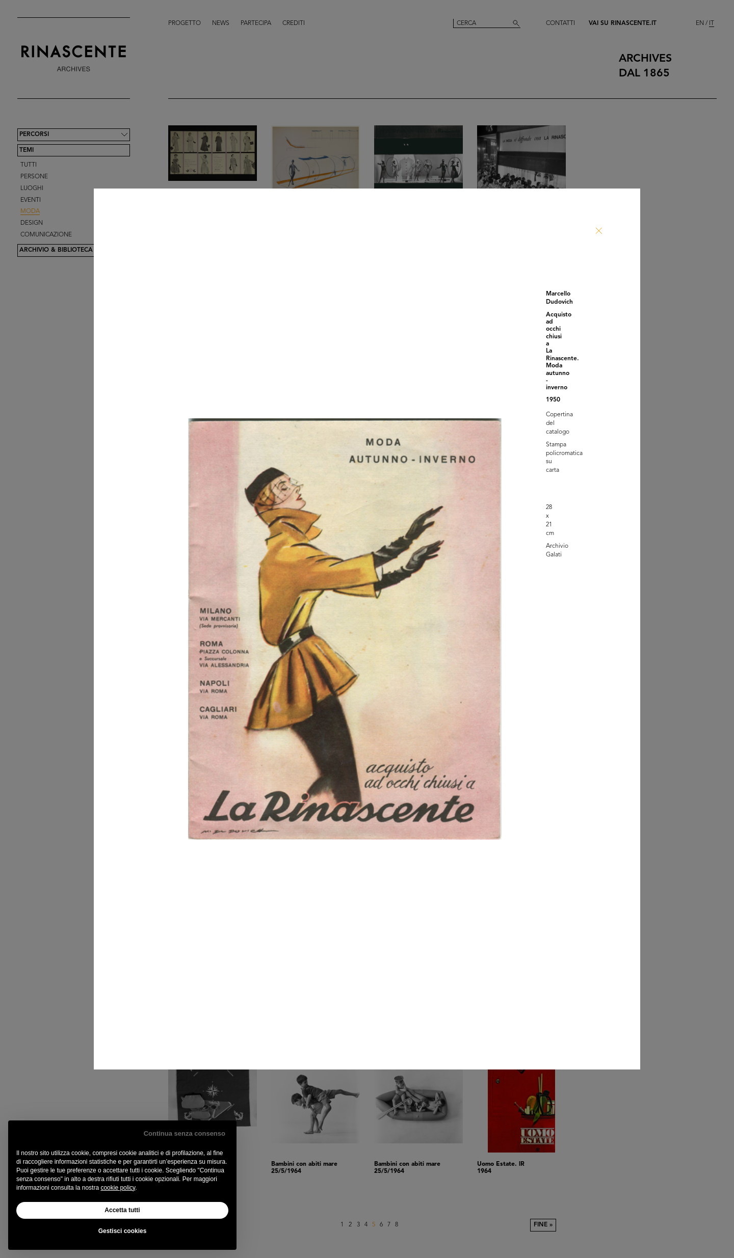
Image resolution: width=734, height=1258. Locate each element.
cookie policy (117, 1187)
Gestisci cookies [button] (122, 1231)
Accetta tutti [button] (122, 1210)
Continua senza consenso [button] (184, 1133)
